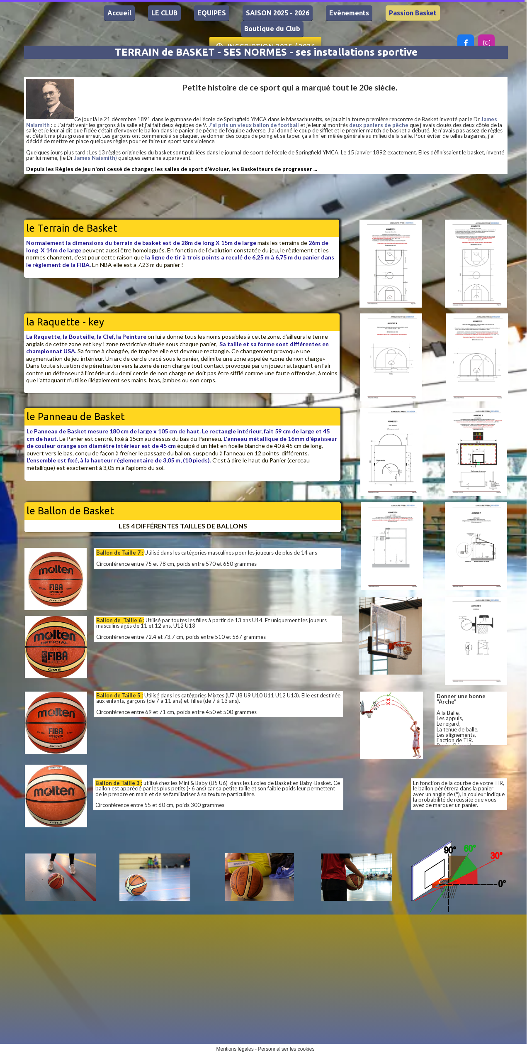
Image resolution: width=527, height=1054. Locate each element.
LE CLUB (164, 13)
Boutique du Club (272, 28)
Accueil (119, 13)
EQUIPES (211, 13)
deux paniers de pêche (378, 125)
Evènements (349, 13)
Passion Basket (413, 13)
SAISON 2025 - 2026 (277, 13)
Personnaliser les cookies (286, 1049)
